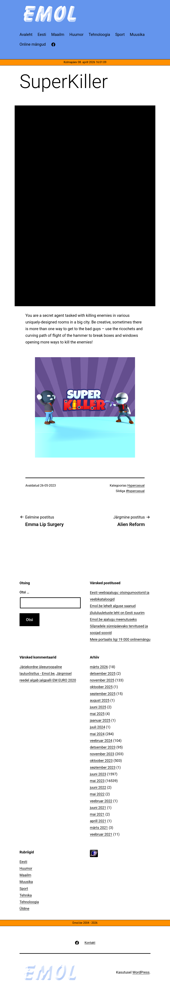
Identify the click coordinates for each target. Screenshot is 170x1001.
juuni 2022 (98, 787)
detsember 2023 (102, 747)
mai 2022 (97, 794)
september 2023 (102, 767)
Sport (24, 889)
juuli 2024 (97, 727)
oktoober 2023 (101, 760)
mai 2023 (97, 781)
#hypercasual (135, 491)
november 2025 (102, 680)
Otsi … (24, 592)
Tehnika (26, 895)
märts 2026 (99, 667)
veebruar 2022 (101, 801)
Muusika (26, 882)
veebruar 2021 (101, 834)
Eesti (23, 862)
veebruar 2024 (101, 740)
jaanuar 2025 (100, 720)
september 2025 (102, 694)
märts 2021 (99, 828)
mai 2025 (97, 714)
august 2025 (99, 700)
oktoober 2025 (101, 687)
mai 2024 (97, 734)
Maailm (25, 875)
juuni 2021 (98, 808)
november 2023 (102, 754)
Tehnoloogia (29, 902)
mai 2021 (97, 814)
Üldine (24, 909)
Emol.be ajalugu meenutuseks (113, 619)
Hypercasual (136, 485)
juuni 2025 (98, 707)
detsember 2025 (102, 673)
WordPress (140, 972)
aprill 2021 (98, 821)
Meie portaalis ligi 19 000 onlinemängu (120, 639)
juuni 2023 (98, 774)
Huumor (26, 868)
